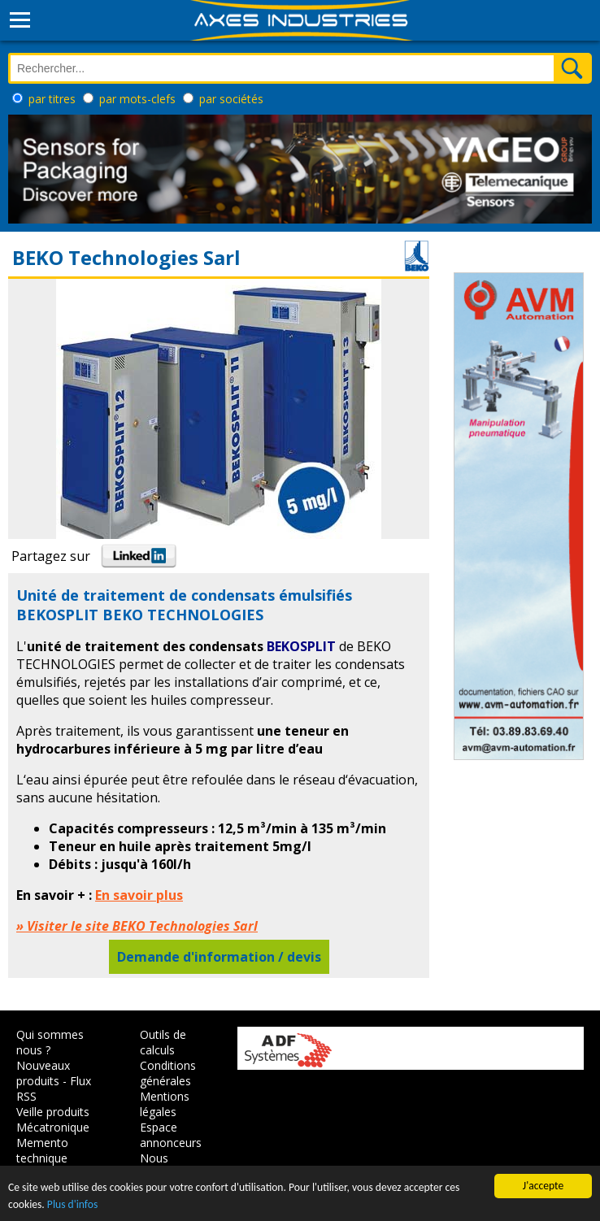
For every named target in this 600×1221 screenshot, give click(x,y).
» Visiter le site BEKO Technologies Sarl (137, 926)
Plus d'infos (72, 1204)
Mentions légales (164, 1103)
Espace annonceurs (171, 1134)
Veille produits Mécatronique (52, 1119)
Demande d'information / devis (219, 957)
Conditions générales (168, 1073)
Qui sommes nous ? (50, 1042)
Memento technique (42, 1150)
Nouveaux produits (43, 1073)
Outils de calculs (163, 1042)
